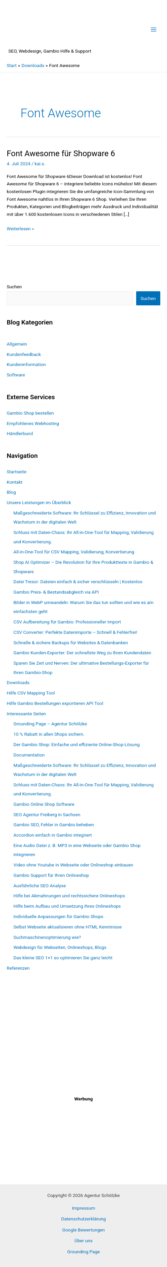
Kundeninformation (26, 364)
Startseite (16, 471)
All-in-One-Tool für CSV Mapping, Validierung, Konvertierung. (74, 551)
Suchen (14, 286)
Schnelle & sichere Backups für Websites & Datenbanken (70, 642)
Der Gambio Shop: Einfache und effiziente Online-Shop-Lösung (76, 744)
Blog (11, 492)
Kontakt (14, 482)
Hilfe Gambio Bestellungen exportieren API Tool (55, 703)
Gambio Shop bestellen (30, 413)
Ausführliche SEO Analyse (39, 885)
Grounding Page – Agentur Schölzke (50, 723)
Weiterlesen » (20, 229)
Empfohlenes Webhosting (33, 423)
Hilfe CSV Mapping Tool (31, 693)
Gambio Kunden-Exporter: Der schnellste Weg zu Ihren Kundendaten (82, 652)
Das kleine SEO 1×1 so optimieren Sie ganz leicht (62, 957)
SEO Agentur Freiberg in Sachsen (46, 814)
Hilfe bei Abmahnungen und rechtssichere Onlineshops (69, 895)
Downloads (18, 682)
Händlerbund (20, 433)
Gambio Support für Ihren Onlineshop (51, 875)
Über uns (83, 1240)
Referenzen (18, 968)
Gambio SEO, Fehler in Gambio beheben (53, 824)
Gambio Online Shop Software (43, 804)
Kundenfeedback (24, 354)
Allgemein (17, 344)
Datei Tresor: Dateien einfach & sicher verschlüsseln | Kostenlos (78, 581)
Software (16, 374)
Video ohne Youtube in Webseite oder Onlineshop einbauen (73, 864)
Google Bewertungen (83, 1229)
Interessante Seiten (26, 713)
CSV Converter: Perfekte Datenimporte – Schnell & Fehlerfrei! (75, 632)
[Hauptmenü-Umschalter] (154, 30)
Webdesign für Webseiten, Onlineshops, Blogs (59, 947)
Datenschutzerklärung (83, 1218)
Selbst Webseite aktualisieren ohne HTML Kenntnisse (67, 926)
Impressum (83, 1208)
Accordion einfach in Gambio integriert (52, 835)
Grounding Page (83, 1251)
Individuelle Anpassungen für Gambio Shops (58, 916)
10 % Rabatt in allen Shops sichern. (49, 734)
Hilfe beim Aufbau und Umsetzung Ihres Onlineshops (67, 906)
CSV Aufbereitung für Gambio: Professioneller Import (67, 621)
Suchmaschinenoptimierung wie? (47, 937)
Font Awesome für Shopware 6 (61, 153)
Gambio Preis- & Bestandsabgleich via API (56, 592)
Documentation (29, 755)
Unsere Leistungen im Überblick (39, 502)
